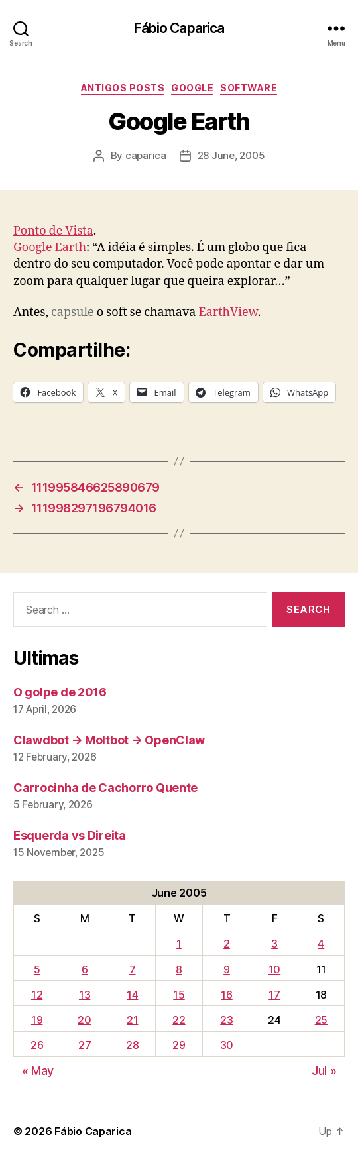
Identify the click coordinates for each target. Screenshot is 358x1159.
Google (192, 87)
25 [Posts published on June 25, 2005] (321, 1019)
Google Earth (49, 247)
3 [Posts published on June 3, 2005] (274, 943)
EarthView (227, 312)
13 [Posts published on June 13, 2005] (84, 994)
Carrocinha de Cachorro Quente (105, 788)
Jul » (324, 1070)
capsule (72, 312)
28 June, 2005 (231, 155)
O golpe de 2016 (60, 692)
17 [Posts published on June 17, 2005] (274, 994)
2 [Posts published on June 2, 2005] (226, 943)
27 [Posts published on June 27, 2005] (84, 1045)
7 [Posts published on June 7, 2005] (132, 969)
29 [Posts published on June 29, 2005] (178, 1045)
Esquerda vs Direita (69, 835)
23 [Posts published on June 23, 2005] (226, 1019)
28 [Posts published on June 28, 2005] (132, 1045)
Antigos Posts (123, 87)
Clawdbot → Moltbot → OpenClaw (109, 740)
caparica (145, 155)
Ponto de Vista (53, 231)
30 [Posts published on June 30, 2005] (226, 1045)
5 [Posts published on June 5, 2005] (37, 969)
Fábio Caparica (179, 28)
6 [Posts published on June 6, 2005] (85, 969)
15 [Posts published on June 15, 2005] (178, 994)
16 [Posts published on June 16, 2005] (226, 994)
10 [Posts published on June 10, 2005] (274, 969)
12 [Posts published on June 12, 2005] (36, 994)
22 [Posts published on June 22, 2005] (178, 1019)
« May (38, 1070)
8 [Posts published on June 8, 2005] (179, 969)
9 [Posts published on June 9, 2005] (226, 969)
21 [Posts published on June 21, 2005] (132, 1019)
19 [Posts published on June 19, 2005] (36, 1019)
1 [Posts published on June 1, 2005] (179, 943)
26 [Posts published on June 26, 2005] (36, 1045)
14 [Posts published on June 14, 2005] (132, 994)
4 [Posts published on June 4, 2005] (321, 943)
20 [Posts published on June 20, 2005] (84, 1019)
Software (248, 87)
